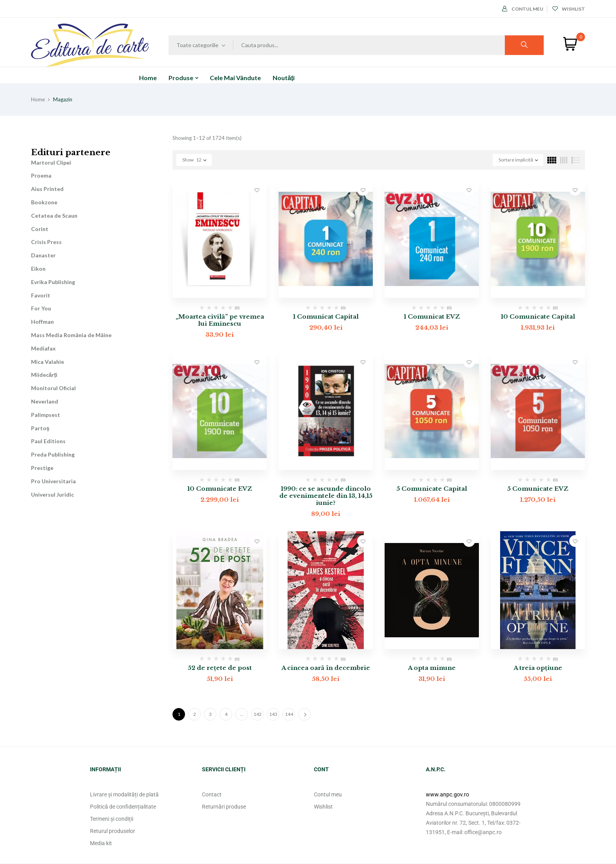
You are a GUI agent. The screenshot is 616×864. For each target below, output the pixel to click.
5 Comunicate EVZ (537, 488)
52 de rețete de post (220, 667)
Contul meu (522, 9)
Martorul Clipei (51, 162)
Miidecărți (44, 374)
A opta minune (432, 667)
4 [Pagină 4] (226, 714)
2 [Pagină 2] (194, 714)
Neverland (44, 401)
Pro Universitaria (53, 481)
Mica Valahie (47, 361)
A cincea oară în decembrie (325, 667)
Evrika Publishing (53, 282)
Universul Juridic (52, 494)
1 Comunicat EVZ (432, 316)
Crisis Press (46, 241)
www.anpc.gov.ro (447, 794)
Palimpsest (45, 414)
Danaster (43, 255)
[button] (570, 44)
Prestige (42, 467)
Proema (41, 175)
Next (304, 714)
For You (41, 308)
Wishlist (568, 9)
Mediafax (43, 348)
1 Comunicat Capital (326, 316)
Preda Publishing (53, 454)
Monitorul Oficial (53, 388)
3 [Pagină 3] (210, 714)
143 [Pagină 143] (273, 714)
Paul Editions (48, 441)
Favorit (40, 295)
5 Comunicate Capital (431, 488)
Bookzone (44, 202)
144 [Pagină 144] (289, 714)
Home (38, 99)
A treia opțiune (537, 667)
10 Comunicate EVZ (219, 488)
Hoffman (42, 321)
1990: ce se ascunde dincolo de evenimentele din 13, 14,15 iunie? (325, 495)
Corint (39, 229)
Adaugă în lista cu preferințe (257, 190)
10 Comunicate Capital (538, 316)
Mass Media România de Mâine (71, 335)
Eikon (38, 268)
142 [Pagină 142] (257, 714)
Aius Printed (47, 188)
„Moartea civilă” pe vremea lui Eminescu (220, 320)
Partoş (40, 428)
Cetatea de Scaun (54, 215)
